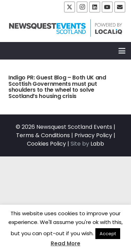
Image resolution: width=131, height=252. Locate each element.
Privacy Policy (93, 135)
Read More (65, 243)
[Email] (119, 7)
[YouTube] (107, 7)
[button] (122, 50)
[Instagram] (82, 7)
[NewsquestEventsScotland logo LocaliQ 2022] (65, 28)
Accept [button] (108, 233)
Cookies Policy (46, 144)
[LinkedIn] (94, 7)
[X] (69, 7)
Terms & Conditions (43, 135)
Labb (97, 144)
